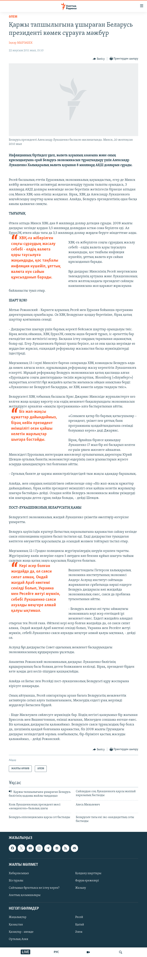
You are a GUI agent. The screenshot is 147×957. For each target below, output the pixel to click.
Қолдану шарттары (88, 873)
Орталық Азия (18, 939)
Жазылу (80, 887)
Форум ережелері (87, 880)
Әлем (78, 931)
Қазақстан (16, 924)
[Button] (99, 59)
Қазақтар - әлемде (21, 931)
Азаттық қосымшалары (24, 895)
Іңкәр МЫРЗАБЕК (21, 42)
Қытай (79, 924)
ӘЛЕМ (13, 17)
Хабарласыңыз (19, 873)
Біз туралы (16, 880)
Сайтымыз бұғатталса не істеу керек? (34, 887)
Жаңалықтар (17, 917)
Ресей (79, 917)
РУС (56, 952)
